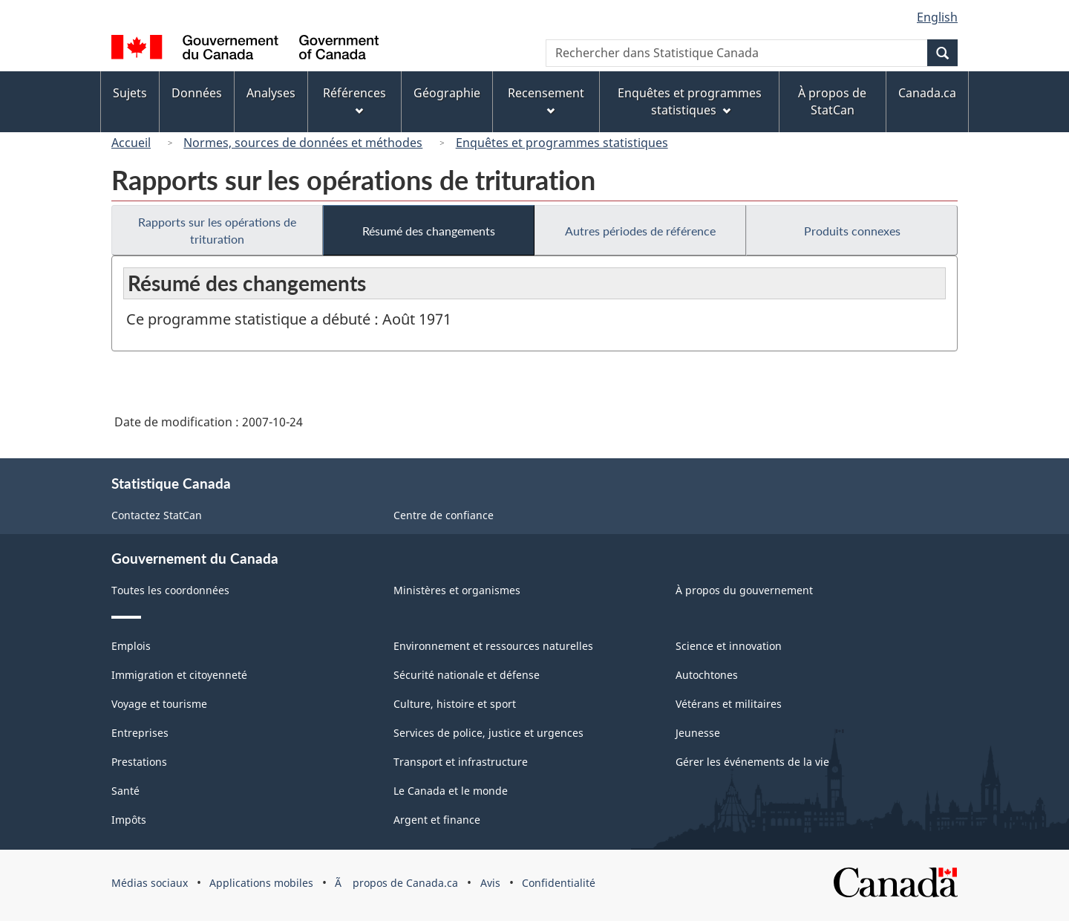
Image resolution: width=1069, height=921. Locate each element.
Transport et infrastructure (460, 762)
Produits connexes (852, 231)
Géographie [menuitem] (446, 93)
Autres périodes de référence (640, 231)
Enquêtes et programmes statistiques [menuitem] (690, 101)
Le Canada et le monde (450, 791)
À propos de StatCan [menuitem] (832, 101)
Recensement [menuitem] (546, 100)
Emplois (131, 646)
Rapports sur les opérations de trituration (217, 230)
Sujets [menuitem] (130, 93)
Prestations (139, 762)
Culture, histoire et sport (454, 704)
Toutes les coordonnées (170, 590)
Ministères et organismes (456, 590)
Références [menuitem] (354, 100)
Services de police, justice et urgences (488, 733)
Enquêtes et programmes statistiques (562, 142)
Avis (490, 883)
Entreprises (140, 733)
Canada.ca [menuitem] (927, 93)
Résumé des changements (428, 231)
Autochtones (707, 675)
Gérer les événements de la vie (752, 762)
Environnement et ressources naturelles (493, 646)
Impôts (128, 820)
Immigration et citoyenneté (179, 675)
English (937, 17)
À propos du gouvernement (744, 590)
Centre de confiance (443, 515)
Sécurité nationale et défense (466, 675)
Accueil (131, 142)
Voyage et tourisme (159, 704)
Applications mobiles (261, 883)
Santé (125, 791)
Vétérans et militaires (729, 704)
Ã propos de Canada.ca (396, 883)
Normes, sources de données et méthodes (302, 142)
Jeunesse (698, 733)
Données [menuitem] (196, 93)
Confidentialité (558, 883)
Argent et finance (436, 820)
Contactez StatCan (156, 515)
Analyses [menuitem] (270, 93)
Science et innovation (729, 646)
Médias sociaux (149, 883)
